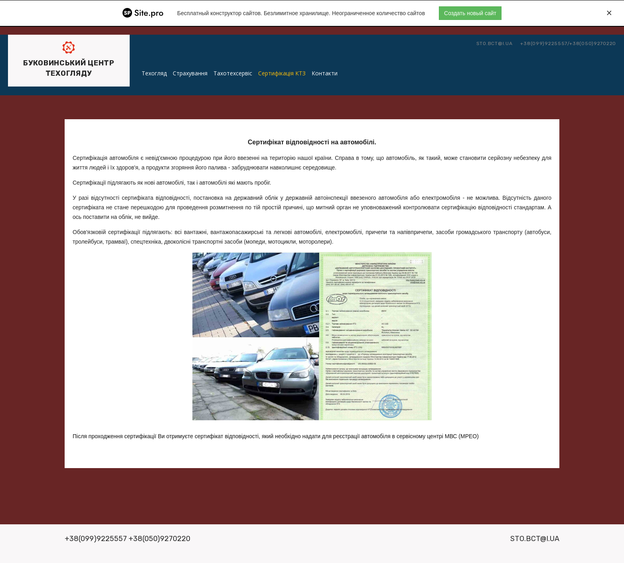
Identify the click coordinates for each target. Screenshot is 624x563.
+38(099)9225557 (543, 43)
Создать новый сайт (470, 13)
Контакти (325, 73)
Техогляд (154, 73)
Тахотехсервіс (232, 73)
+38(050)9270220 (592, 43)
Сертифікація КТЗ (282, 73)
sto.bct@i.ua (494, 43)
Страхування (190, 73)
